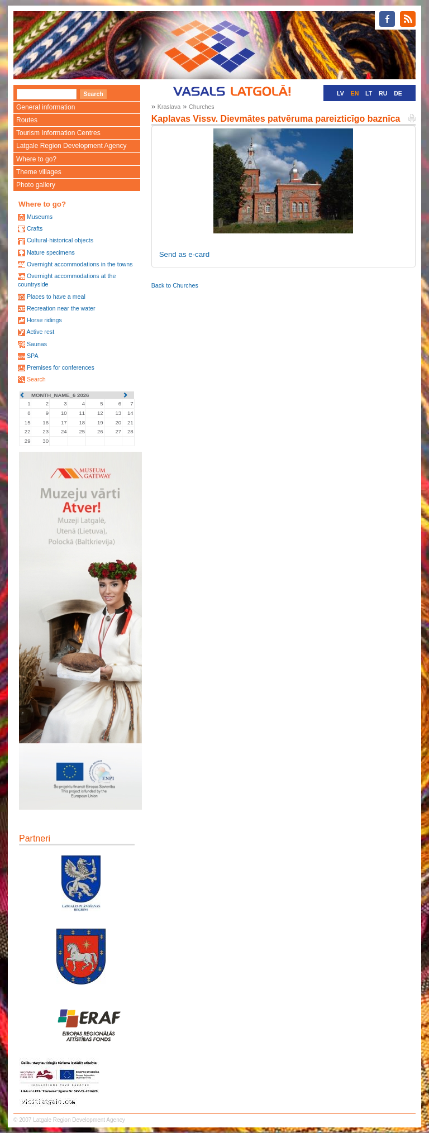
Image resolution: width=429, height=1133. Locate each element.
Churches (201, 106)
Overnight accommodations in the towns (80, 264)
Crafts (34, 228)
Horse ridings (44, 320)
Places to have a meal (56, 296)
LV (340, 93)
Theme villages (38, 172)
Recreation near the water (61, 308)
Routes (26, 120)
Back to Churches (174, 285)
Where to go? (36, 159)
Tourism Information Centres (58, 133)
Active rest (40, 331)
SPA (33, 355)
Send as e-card (184, 254)
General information (45, 107)
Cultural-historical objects (60, 240)
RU (383, 93)
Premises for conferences (60, 367)
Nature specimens (51, 252)
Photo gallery (35, 185)
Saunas (37, 344)
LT (368, 93)
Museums (40, 216)
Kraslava (169, 106)
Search (36, 379)
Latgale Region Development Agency (71, 146)
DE (398, 93)
